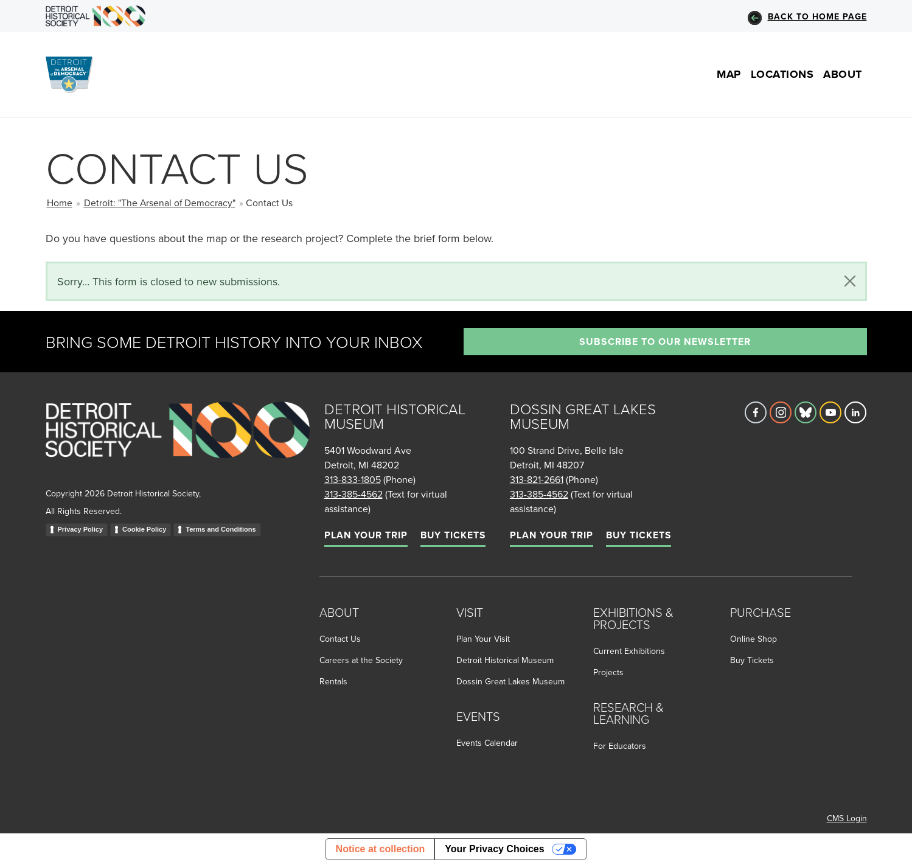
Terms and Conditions (221, 529)
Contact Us (340, 639)
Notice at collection (380, 849)
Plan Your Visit (483, 639)
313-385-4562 (353, 494)
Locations (782, 74)
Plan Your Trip (366, 535)
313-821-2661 (536, 479)
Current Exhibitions (629, 651)
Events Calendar (487, 743)
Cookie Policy (144, 529)
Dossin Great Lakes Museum (510, 681)
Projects (608, 672)
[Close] (850, 281)
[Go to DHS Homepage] (96, 16)
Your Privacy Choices (494, 849)
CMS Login (847, 818)
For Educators (619, 746)
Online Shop (753, 639)
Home (59, 202)
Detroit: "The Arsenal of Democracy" (159, 202)
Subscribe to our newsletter (665, 342)
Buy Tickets (453, 535)
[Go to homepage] (178, 443)
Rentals (333, 681)
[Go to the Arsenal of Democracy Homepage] (74, 75)
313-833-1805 (352, 479)
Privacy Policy (80, 529)
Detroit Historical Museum (505, 660)
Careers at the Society (361, 660)
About (842, 74)
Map (729, 74)
